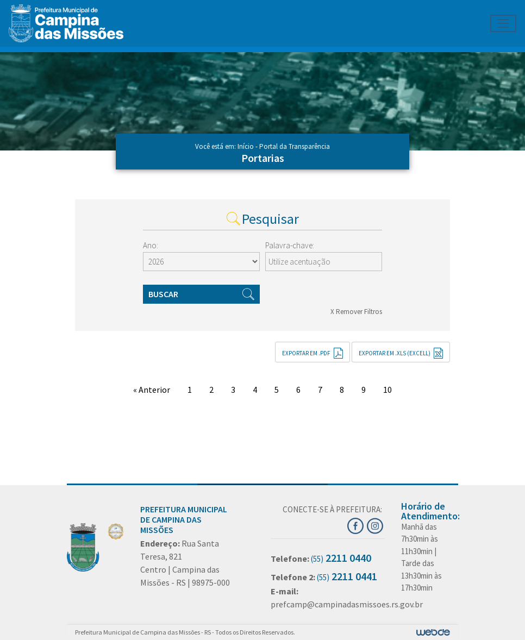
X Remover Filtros (356, 311)
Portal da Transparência (294, 146)
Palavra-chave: (289, 245)
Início (246, 146)
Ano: (150, 245)
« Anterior (151, 389)
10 (387, 389)
